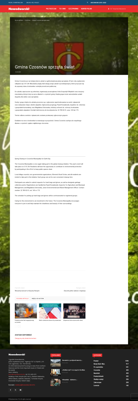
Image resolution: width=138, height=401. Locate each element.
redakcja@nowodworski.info (25, 385)
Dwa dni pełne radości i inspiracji (74, 291)
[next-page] (19, 326)
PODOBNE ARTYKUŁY (22, 298)
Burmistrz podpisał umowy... (72, 360)
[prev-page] (16, 326)
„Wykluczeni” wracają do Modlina (73, 370)
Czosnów (27, 20)
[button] (87, 2)
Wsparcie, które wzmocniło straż (73, 320)
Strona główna (19, 20)
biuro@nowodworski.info (17, 374)
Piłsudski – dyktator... (69, 380)
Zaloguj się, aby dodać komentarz (25, 338)
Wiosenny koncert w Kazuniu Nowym (27, 291)
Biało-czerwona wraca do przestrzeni (50, 320)
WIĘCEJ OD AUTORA (38, 298)
